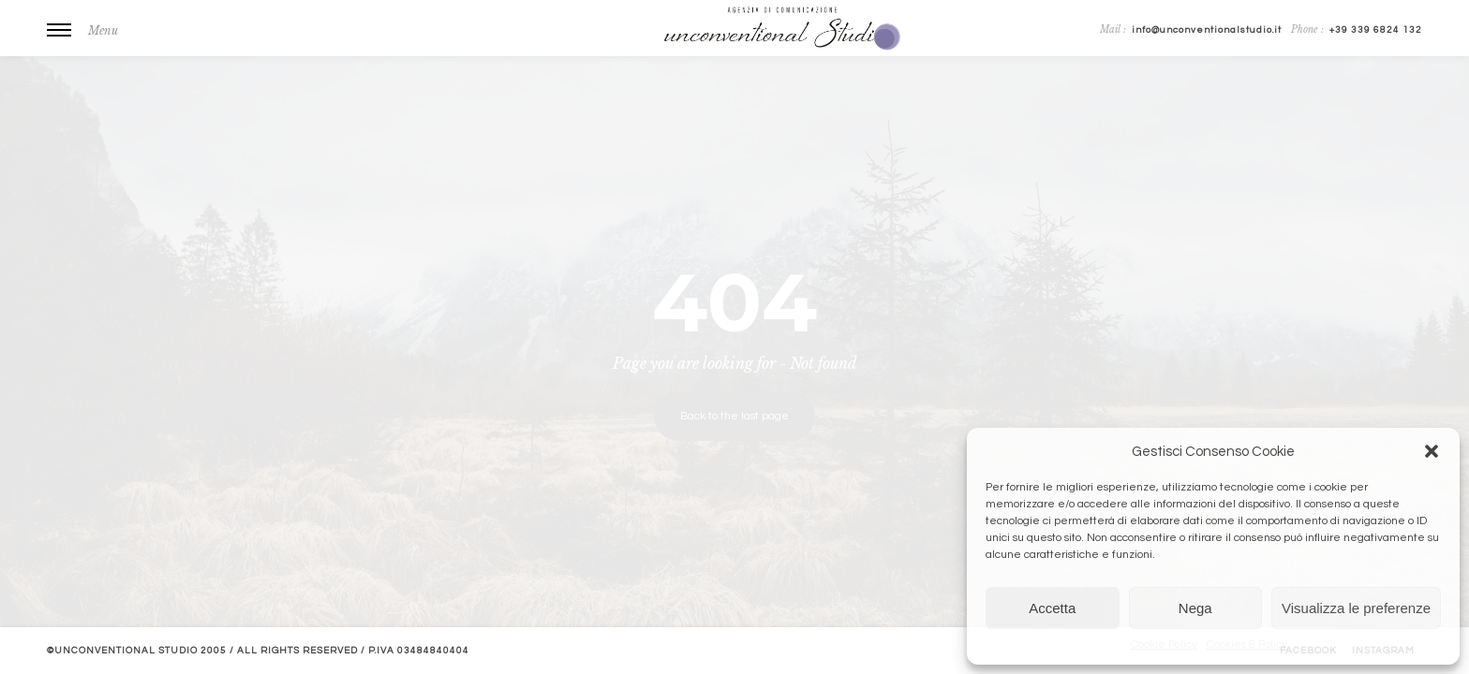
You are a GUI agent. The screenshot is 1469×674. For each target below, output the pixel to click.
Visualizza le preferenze (1356, 608)
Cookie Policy (1164, 644)
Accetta (1052, 608)
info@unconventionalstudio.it (1207, 30)
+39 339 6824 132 (1375, 30)
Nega (1195, 608)
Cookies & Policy (1247, 644)
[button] (1431, 451)
